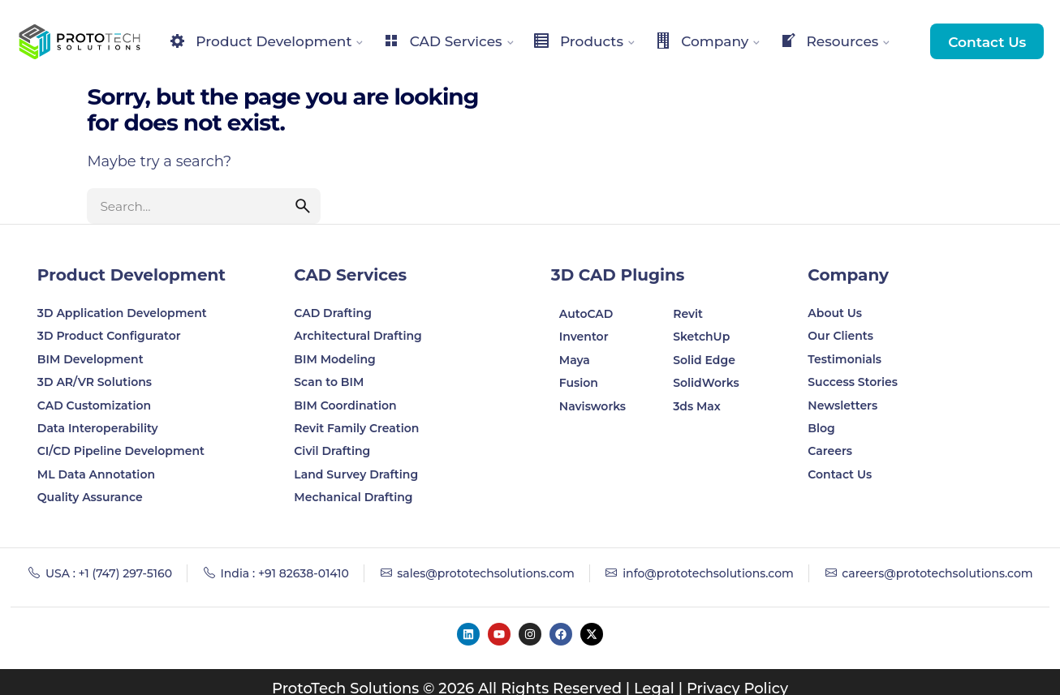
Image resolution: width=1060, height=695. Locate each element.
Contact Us (987, 41)
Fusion (578, 382)
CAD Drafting (333, 313)
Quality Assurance (90, 497)
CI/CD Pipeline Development (121, 451)
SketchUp (701, 336)
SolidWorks (706, 382)
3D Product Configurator (109, 335)
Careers (830, 451)
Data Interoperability (97, 428)
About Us (835, 313)
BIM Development (90, 359)
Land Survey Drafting (356, 474)
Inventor (584, 336)
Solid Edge (704, 360)
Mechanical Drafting (353, 497)
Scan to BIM (329, 382)
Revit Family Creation (356, 428)
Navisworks (592, 406)
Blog (821, 428)
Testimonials (844, 359)
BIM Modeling (336, 359)
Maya (574, 360)
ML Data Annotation (97, 474)
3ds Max (697, 406)
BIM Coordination (345, 405)
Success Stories (853, 382)
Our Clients (840, 335)
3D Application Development (122, 313)
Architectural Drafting (358, 335)
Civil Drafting (332, 451)
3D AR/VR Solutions (94, 382)
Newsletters (842, 405)
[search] (303, 206)
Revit (688, 314)
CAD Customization (94, 405)
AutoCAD (586, 314)
